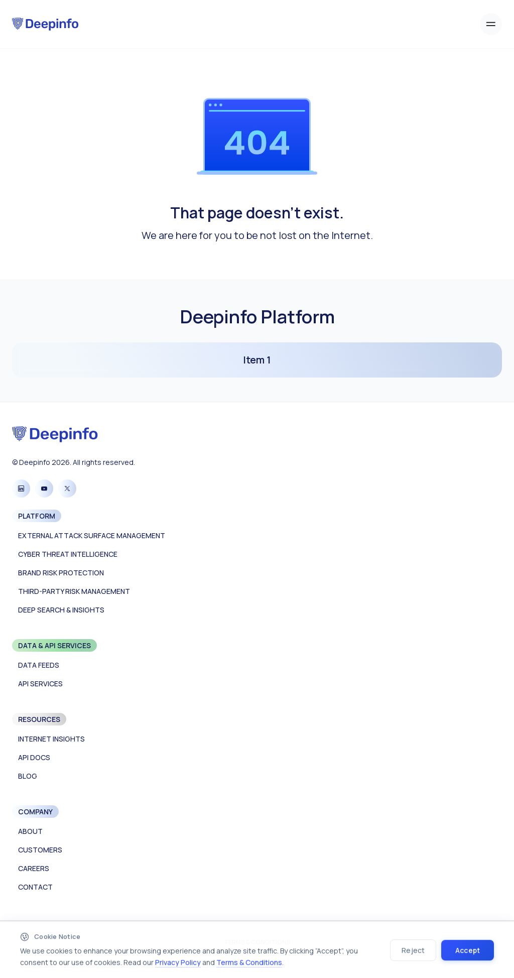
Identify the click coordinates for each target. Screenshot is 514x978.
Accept (467, 952)
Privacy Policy (178, 964)
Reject (413, 952)
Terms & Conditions (249, 964)
